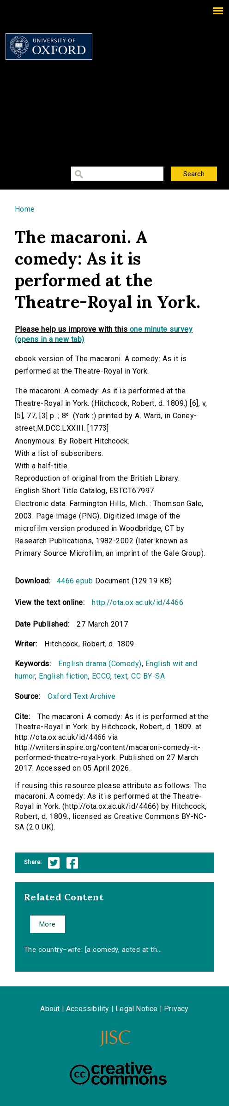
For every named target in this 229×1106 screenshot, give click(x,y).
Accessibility (87, 1008)
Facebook (72, 863)
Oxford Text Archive (81, 696)
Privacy (176, 1008)
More (47, 924)
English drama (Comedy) (100, 663)
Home (25, 209)
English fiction (63, 676)
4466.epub (75, 580)
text (120, 676)
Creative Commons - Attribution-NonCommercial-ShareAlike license (118, 1073)
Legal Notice (136, 1008)
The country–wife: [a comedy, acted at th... (93, 949)
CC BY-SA (148, 676)
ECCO (101, 676)
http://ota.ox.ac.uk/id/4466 (137, 602)
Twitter (54, 863)
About (50, 1008)
